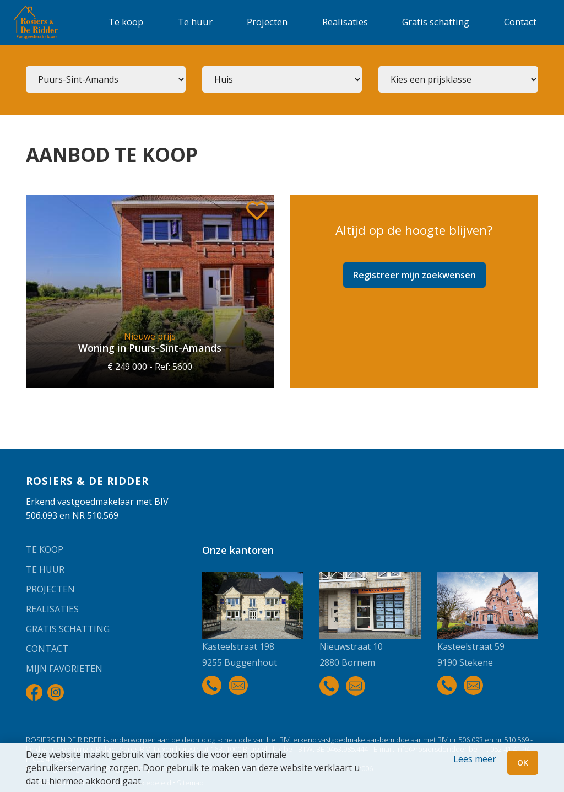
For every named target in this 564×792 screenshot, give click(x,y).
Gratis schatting (435, 21)
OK (522, 762)
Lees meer (474, 759)
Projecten (267, 21)
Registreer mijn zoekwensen (414, 275)
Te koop (126, 21)
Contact (520, 21)
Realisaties (345, 21)
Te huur (195, 21)
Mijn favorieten (64, 668)
